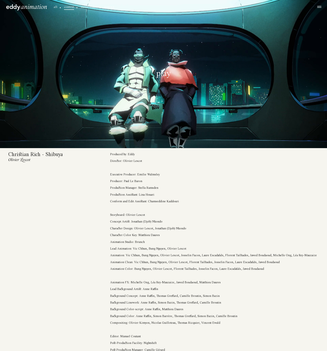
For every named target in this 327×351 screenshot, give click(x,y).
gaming (109, 7)
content (69, 7)
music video (89, 7)
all (55, 7)
